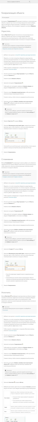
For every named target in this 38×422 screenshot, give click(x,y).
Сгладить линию (7, 176)
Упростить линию (7, 48)
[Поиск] (29, 1)
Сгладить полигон (17, 176)
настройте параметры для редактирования (25, 55)
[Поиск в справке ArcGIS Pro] (18, 2)
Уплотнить (5, 310)
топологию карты (12, 69)
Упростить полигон (18, 48)
